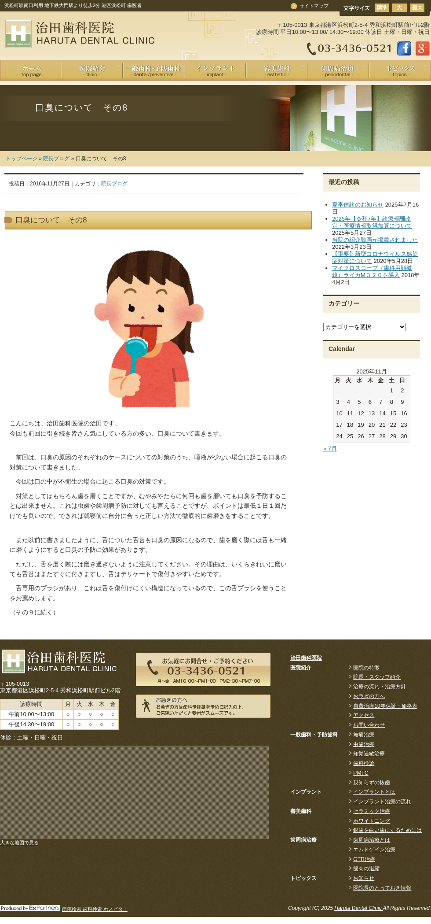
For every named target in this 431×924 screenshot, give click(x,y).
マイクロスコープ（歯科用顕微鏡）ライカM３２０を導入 (372, 271)
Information (398, 69)
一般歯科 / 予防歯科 (152, 69)
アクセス (363, 715)
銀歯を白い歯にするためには (387, 830)
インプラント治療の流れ (382, 801)
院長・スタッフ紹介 (377, 677)
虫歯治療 (363, 744)
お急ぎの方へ (369, 696)
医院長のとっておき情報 (382, 888)
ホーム (31, 70)
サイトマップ (314, 5)
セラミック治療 (371, 811)
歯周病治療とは (371, 840)
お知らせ (363, 878)
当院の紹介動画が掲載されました (375, 240)
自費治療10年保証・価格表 (385, 706)
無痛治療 (363, 735)
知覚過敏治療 (369, 753)
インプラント (214, 69)
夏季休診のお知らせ (358, 204)
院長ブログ (56, 158)
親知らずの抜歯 (371, 783)
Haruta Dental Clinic (358, 908)
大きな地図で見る (19, 842)
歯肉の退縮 (366, 868)
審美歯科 (275, 69)
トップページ (21, 158)
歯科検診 (363, 763)
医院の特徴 (366, 668)
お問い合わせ (369, 725)
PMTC (360, 773)
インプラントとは (374, 792)
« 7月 (330, 448)
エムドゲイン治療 (374, 849)
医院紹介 (91, 69)
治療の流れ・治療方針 (379, 687)
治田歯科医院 (306, 658)
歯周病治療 (337, 69)
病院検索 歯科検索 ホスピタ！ (95, 909)
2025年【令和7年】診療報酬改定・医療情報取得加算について (372, 222)
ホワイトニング (371, 821)
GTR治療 (364, 859)
